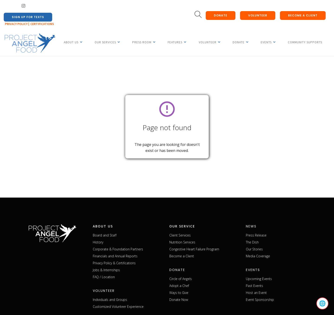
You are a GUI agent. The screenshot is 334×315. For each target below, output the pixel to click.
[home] (30, 43)
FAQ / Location (104, 277)
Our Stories (254, 249)
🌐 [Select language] (322, 303)
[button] (71, 42)
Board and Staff (104, 235)
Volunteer (257, 15)
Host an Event (256, 292)
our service (182, 226)
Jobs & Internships (106, 270)
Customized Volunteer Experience (118, 306)
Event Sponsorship (260, 299)
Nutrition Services (182, 242)
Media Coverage (258, 256)
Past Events (254, 286)
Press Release (256, 235)
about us (103, 226)
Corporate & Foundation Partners (118, 249)
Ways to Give (178, 292)
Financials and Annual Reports (115, 256)
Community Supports (305, 42)
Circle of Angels (180, 279)
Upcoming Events (259, 279)
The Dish (252, 242)
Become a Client (181, 256)
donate (220, 15)
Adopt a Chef (179, 286)
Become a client (303, 15)
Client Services (180, 235)
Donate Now (178, 299)
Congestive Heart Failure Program (194, 249)
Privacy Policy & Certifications (114, 263)
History (98, 242)
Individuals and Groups (110, 299)
